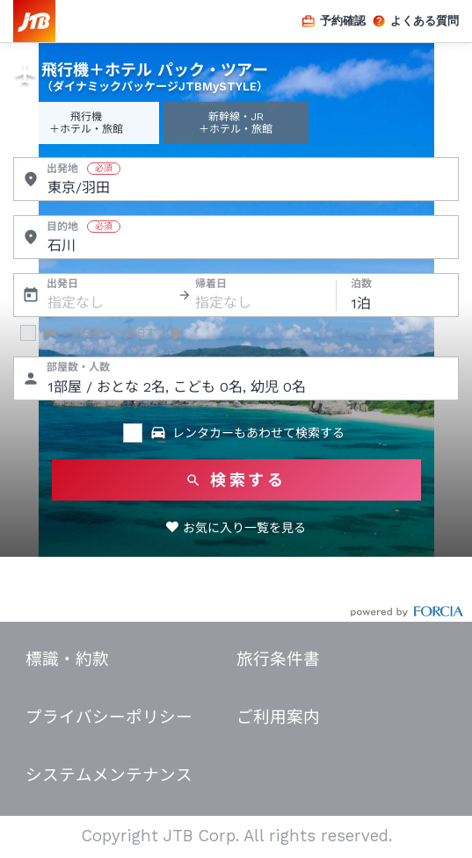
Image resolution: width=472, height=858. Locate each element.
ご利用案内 (278, 717)
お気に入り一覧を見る (244, 528)
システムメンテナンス (108, 775)
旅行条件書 (278, 659)
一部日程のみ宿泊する (104, 333)
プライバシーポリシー (108, 717)
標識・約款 (67, 659)
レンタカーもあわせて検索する (247, 433)
